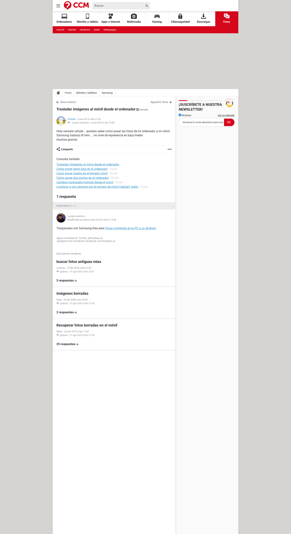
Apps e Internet (110, 18)
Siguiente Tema (159, 102)
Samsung (107, 92)
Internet (72, 29)
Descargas (203, 18)
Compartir (67, 149)
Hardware (85, 29)
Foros (226, 18)
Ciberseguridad (180, 18)
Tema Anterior (68, 102)
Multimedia (134, 18)
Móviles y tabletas (86, 92)
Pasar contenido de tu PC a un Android (130, 228)
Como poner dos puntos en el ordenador (82, 178)
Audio (97, 29)
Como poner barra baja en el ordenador (81, 169)
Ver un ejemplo (226, 115)
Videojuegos (109, 29)
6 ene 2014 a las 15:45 (102, 122)
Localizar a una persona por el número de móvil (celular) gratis (97, 187)
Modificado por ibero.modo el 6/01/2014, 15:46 (92, 219)
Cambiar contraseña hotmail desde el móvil (84, 182)
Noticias (185, 115)
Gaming (157, 18)
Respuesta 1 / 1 (66, 205)
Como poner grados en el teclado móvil (81, 173)
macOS (60, 29)
